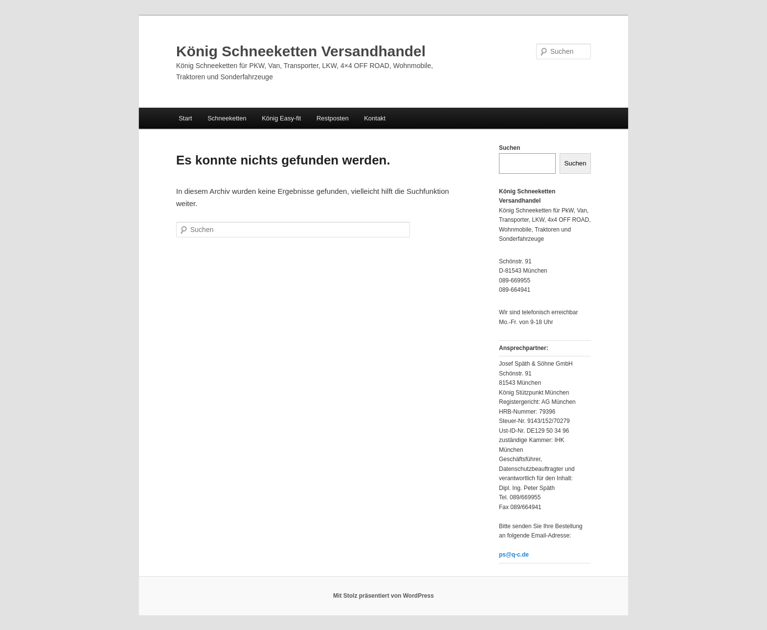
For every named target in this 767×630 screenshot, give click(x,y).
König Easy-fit (281, 118)
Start (185, 118)
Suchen (509, 147)
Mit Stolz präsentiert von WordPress (383, 595)
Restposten (332, 118)
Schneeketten (227, 118)
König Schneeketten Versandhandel (301, 51)
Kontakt (374, 118)
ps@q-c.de (514, 554)
